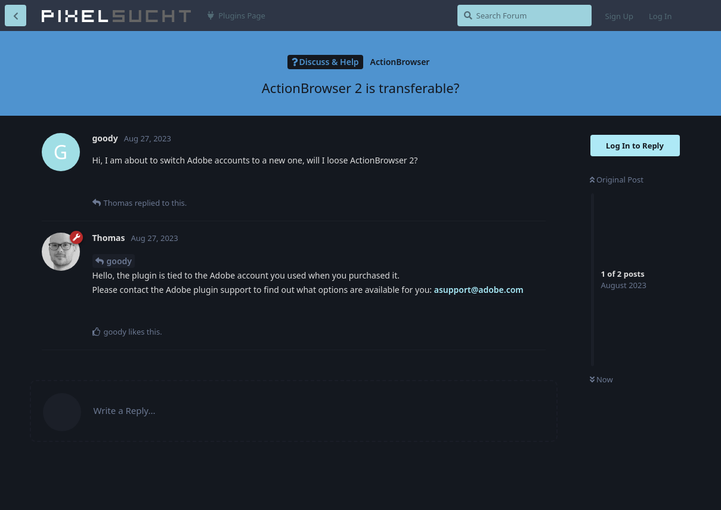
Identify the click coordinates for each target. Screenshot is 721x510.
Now (601, 379)
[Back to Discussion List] (15, 15)
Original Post (616, 179)
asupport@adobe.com (479, 289)
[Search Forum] (524, 15)
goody (119, 261)
